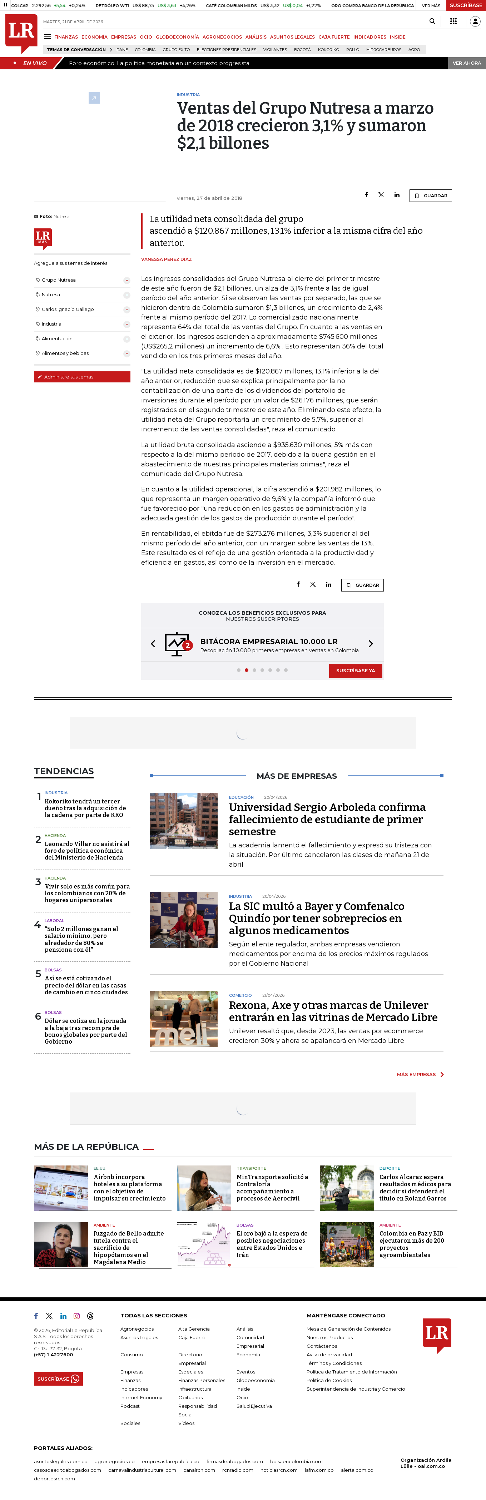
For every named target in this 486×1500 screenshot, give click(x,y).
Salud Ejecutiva (254, 1406)
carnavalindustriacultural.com (142, 1470)
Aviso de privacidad (329, 1354)
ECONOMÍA (94, 37)
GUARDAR (430, 195)
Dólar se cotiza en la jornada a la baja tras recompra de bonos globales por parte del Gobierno (86, 1031)
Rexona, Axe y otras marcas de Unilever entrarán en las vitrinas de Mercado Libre (333, 1011)
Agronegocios (137, 1329)
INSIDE (398, 37)
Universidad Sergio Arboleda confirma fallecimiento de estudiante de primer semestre (327, 819)
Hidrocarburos (383, 50)
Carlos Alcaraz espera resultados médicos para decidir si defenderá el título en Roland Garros (415, 1188)
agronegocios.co (115, 1461)
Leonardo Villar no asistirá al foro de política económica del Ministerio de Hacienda (87, 851)
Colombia (145, 50)
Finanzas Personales (201, 1380)
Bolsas (53, 969)
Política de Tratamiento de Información (352, 1372)
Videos (186, 1423)
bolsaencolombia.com (296, 1461)
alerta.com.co (357, 1470)
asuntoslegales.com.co (61, 1461)
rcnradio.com (237, 1470)
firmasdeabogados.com (235, 1461)
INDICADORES (369, 37)
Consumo (131, 1354)
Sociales (130, 1423)
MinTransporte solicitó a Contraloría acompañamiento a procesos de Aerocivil (272, 1188)
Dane (122, 50)
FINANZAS (66, 37)
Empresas (131, 1372)
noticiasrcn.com (279, 1470)
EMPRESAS (123, 37)
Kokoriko (328, 50)
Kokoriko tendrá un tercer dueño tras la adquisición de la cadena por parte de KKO (85, 808)
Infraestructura (195, 1389)
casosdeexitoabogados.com (67, 1470)
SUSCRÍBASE (466, 5)
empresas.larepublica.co (170, 1461)
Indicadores (134, 1389)
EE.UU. (100, 1168)
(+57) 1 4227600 (53, 1354)
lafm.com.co (319, 1470)
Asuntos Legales (139, 1337)
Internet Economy (141, 1397)
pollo (352, 50)
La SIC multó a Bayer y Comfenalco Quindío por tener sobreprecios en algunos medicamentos (317, 918)
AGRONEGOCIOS (222, 37)
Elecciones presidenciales (226, 50)
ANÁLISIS (256, 37)
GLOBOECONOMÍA (177, 37)
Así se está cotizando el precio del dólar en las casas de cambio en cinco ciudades (86, 985)
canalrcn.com (199, 1470)
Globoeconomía (256, 1380)
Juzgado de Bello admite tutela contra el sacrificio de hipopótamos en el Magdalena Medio (129, 1248)
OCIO (146, 37)
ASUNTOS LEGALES (292, 37)
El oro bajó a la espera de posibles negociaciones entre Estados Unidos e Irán (272, 1244)
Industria (56, 792)
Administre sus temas (65, 377)
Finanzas (130, 1380)
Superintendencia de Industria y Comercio (356, 1389)
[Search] (432, 21)
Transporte (251, 1168)
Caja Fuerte (191, 1337)
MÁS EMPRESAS (416, 1074)
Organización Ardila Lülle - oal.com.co (426, 1463)
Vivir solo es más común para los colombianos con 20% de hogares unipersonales (87, 893)
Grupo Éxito (176, 50)
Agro (414, 50)
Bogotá (302, 50)
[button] (150, 645)
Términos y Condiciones (334, 1363)
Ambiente (104, 1225)
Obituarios (190, 1397)
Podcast (130, 1406)
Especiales (190, 1372)
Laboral (54, 920)
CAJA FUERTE (334, 37)
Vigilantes (275, 50)
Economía (248, 1354)
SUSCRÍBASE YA (355, 670)
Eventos (246, 1372)
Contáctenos (322, 1346)
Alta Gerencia (194, 1329)
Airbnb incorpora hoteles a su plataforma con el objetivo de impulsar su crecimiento (130, 1188)
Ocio (242, 1397)
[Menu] (48, 36)
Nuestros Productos (330, 1337)
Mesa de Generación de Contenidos (349, 1329)
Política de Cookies (329, 1380)
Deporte (390, 1168)
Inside (243, 1389)
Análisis (245, 1329)
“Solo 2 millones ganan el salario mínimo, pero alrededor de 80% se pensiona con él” (81, 939)
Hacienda (55, 835)
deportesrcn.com (54, 1478)
